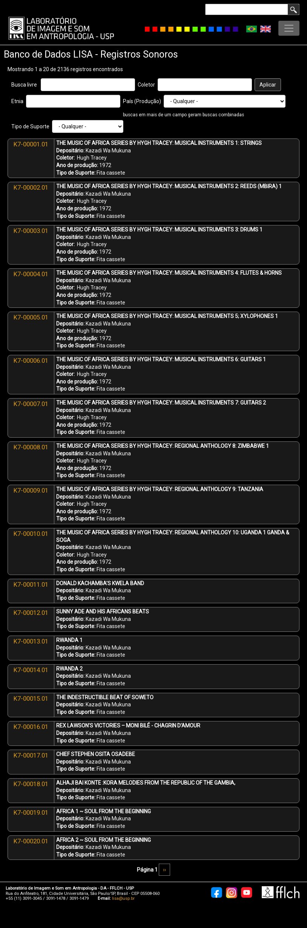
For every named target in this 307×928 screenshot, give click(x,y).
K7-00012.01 (31, 612)
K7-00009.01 (31, 490)
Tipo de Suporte (30, 126)
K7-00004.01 (31, 274)
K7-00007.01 (31, 404)
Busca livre (24, 85)
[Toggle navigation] (288, 28)
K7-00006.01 (31, 360)
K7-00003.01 (31, 230)
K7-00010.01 (31, 533)
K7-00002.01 (31, 187)
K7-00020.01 (31, 841)
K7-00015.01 (31, 698)
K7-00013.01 (31, 641)
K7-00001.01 (31, 144)
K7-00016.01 (31, 726)
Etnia (17, 101)
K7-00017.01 (31, 755)
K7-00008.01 (31, 447)
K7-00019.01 (31, 812)
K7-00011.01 (31, 584)
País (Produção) (142, 101)
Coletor (146, 85)
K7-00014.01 (31, 670)
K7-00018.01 (31, 784)
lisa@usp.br (123, 898)
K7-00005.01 (31, 317)
